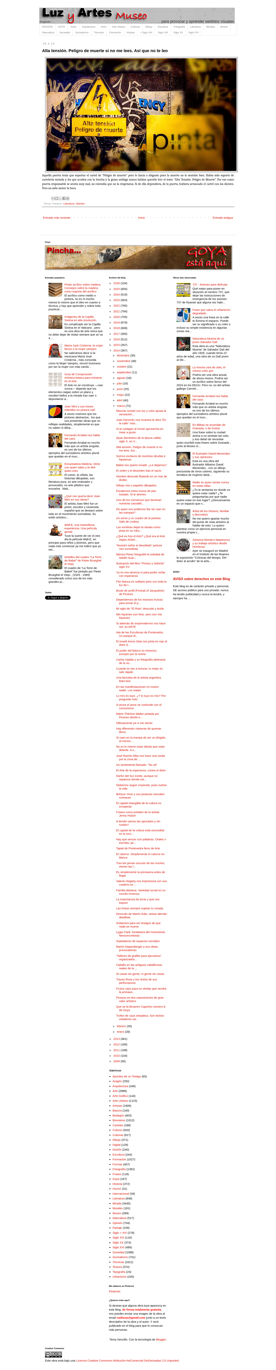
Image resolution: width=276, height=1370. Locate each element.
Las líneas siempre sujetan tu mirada (139, 908)
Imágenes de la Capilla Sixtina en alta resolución (80, 318)
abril (120, 400)
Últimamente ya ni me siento (134, 723)
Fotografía (179, 26)
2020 (117, 316)
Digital (117, 1144)
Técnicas (99, 32)
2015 (117, 344)
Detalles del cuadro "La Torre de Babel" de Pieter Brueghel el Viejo (82, 560)
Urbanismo (120, 1276)
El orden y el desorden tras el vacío (138, 470)
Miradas (210, 26)
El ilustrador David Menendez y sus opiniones (211, 455)
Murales (118, 1208)
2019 (117, 322)
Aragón (117, 1081)
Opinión (80, 203)
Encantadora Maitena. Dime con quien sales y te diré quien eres (82, 467)
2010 (117, 1055)
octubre (122, 366)
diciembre (123, 355)
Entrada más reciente (57, 217)
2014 (117, 350)
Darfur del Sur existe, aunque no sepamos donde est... (137, 777)
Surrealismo (82, 32)
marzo (121, 405)
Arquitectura (88, 26)
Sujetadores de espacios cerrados (138, 941)
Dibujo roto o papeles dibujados (136, 485)
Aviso (73, 26)
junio (120, 389)
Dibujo (148, 26)
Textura (117, 1266)
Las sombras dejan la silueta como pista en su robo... (138, 528)
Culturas (135, 26)
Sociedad (64, 32)
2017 (117, 333)
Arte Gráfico (120, 1095)
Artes (103, 26)
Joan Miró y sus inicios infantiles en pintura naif (79, 408)
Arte (115, 1091)
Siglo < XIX (120, 1232)
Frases (117, 1174)
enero (121, 1031)
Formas (117, 1164)
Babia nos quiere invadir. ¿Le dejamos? (141, 465)
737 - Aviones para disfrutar (210, 284)
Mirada (117, 1203)
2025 (117, 289)
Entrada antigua (223, 217)
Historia (117, 1183)
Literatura (195, 26)
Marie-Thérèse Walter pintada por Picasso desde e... (137, 715)
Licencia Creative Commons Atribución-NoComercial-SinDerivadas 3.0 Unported (127, 1360)
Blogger (161, 1339)
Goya (116, 1178)
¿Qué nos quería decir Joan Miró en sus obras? (82, 497)
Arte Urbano (118, 26)
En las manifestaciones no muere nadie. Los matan (137, 688)
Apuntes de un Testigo (127, 1076)
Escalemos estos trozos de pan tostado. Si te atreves (136, 492)
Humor (117, 1188)
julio (120, 383)
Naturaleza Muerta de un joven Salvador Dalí (208, 340)
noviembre (124, 361)
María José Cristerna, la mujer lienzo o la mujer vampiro (83, 347)
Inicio (141, 217)
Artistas (130, 32)
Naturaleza (48, 32)
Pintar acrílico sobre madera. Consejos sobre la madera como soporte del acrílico (82, 288)
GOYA (61, 26)
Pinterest (114, 1291)
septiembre (124, 372)
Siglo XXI (193, 32)
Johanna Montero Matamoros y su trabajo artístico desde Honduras (211, 543)
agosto (121, 377)
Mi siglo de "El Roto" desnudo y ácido (140, 608)
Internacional (121, 1193)
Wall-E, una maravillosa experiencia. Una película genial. (80, 528)
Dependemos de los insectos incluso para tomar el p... (139, 601)
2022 (117, 305)
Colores (117, 1130)
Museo (224, 26)
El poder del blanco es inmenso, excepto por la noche (136, 652)
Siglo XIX (163, 32)
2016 (117, 339)
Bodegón (118, 1115)
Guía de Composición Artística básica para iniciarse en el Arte (83, 378)
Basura (117, 1110)
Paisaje (117, 1227)
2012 (117, 1044)
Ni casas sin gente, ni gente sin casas (140, 973)
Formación (115, 32)
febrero (122, 1026)
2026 (117, 283)
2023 (117, 300)
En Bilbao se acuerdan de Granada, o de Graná (208, 426)
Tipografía (119, 1271)
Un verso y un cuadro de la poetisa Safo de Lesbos (138, 519)
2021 (117, 311)
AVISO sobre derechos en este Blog (201, 579)
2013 (117, 1038)
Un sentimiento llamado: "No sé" (136, 764)
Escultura (163, 26)
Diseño (117, 1149)
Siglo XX (178, 32)
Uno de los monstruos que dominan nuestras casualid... (139, 501)
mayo (121, 394)
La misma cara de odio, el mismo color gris (208, 369)
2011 (117, 1050)
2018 (117, 328)
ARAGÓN (47, 26)
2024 (117, 294)
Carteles (118, 1125)
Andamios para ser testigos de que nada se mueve (138, 924)
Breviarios (119, 1120)
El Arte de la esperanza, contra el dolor (141, 770)
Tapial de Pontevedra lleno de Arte (138, 848)
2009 (117, 1061)
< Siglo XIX (146, 32)
